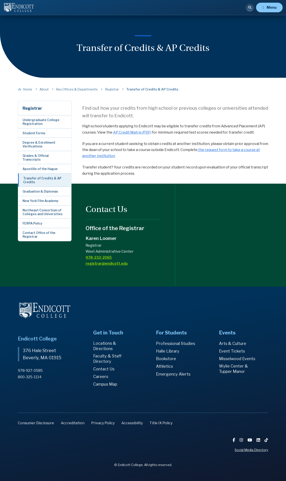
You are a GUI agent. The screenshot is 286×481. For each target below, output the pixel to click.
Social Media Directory (251, 450)
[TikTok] (266, 440)
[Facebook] (234, 440)
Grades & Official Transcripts (36, 157)
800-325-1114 (30, 377)
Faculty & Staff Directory (107, 359)
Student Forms (34, 133)
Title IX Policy (160, 423)
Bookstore (166, 358)
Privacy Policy (103, 423)
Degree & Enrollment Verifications (39, 144)
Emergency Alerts (173, 374)
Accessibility (132, 423)
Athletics (164, 366)
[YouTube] (250, 440)
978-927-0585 (30, 370)
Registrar (32, 108)
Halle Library (167, 351)
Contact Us (103, 369)
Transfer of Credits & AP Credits (42, 180)
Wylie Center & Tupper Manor (233, 369)
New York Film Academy (41, 201)
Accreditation (72, 423)
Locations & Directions (104, 346)
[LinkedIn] (259, 440)
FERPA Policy (32, 223)
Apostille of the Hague (40, 169)
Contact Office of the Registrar (39, 234)
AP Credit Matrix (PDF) (132, 132)
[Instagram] (242, 440)
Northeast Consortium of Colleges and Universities (43, 212)
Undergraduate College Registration (41, 122)
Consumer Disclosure (36, 423)
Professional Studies (175, 343)
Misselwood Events (237, 358)
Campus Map (105, 384)
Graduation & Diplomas (40, 191)
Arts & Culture (232, 343)
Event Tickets (232, 351)
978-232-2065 (99, 257)
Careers (100, 376)
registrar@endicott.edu (107, 263)
